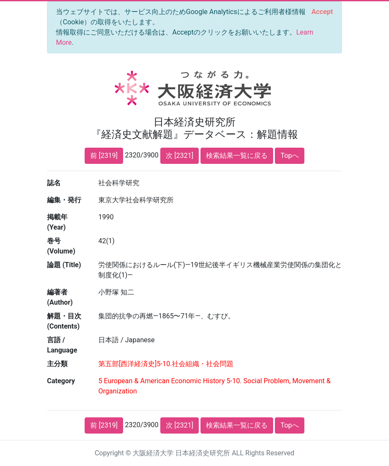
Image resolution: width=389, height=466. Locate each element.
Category (61, 381)
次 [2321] (179, 155)
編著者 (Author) (60, 297)
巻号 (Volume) (61, 246)
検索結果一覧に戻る (237, 155)
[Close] (322, 12)
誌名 (54, 183)
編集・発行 (64, 200)
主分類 (57, 364)
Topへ (289, 155)
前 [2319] (104, 155)
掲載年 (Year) (57, 222)
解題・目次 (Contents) (64, 321)
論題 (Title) (64, 265)
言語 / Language (62, 345)
